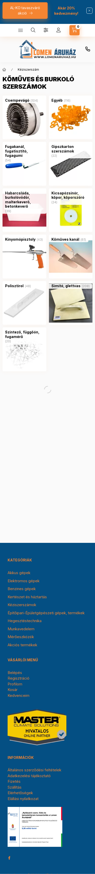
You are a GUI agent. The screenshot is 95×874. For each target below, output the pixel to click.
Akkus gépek (19, 572)
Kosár (12, 689)
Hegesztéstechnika (25, 620)
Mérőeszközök (21, 636)
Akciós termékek (22, 644)
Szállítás (15, 787)
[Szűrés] (46, 30)
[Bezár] (89, 11)
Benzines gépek (22, 588)
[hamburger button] (20, 30)
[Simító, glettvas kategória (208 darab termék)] (66, 286)
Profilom (15, 684)
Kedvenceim (18, 695)
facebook (9, 858)
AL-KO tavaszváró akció (25, 10)
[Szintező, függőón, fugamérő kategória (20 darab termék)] (24, 334)
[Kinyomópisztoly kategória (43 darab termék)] (20, 239)
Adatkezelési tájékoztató (29, 775)
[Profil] (58, 30)
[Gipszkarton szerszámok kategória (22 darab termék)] (70, 148)
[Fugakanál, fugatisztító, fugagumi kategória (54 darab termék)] (24, 151)
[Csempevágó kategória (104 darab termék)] (17, 100)
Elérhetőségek (20, 792)
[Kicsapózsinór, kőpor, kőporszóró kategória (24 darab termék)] (70, 195)
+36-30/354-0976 (87, 49)
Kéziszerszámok (22, 604)
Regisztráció (18, 678)
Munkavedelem (21, 628)
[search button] (33, 30)
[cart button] (74, 30)
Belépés (15, 672)
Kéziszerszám (28, 69)
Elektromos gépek (24, 580)
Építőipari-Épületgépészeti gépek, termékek (46, 612)
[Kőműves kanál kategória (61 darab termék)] (65, 239)
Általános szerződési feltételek (34, 770)
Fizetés (14, 781)
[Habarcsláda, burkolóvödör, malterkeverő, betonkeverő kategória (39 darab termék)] (24, 200)
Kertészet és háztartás (27, 596)
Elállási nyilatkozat (23, 798)
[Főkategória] (4, 69)
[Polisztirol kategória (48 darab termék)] (14, 286)
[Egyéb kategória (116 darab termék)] (57, 100)
